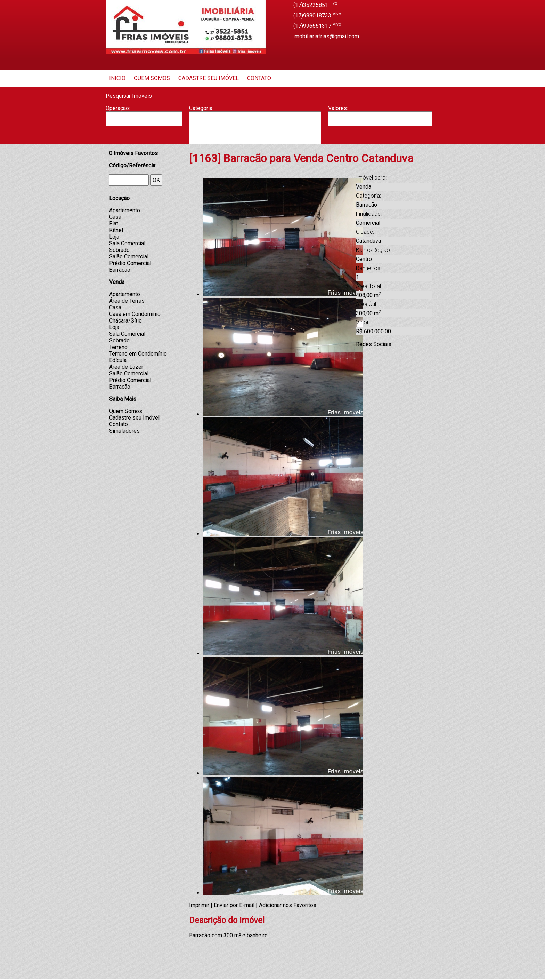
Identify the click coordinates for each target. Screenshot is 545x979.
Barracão (255, 125)
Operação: (118, 108)
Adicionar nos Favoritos (287, 905)
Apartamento (255, 118)
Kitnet (116, 230)
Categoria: (201, 108)
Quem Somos (152, 78)
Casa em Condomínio (135, 314)
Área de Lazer (126, 367)
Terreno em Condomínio (138, 353)
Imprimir (199, 905)
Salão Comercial (128, 256)
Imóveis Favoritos (133, 153)
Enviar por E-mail (234, 905)
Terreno (118, 347)
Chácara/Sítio (125, 320)
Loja (114, 236)
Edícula (118, 360)
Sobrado (119, 250)
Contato (259, 78)
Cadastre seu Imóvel (208, 78)
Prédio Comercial (130, 263)
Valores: (338, 108)
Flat (113, 223)
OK (156, 180)
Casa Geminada (255, 139)
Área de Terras (127, 300)
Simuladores (124, 431)
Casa (255, 132)
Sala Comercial (127, 243)
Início (117, 78)
